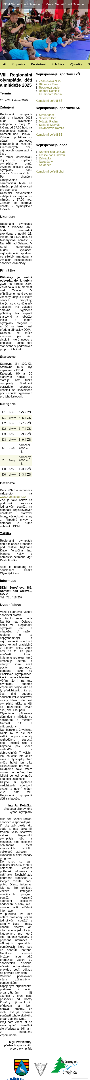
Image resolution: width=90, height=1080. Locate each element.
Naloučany (46, 161)
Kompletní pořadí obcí (50, 171)
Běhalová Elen (48, 84)
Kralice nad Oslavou (52, 155)
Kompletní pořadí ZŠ (49, 100)
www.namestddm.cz (13, 496)
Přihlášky (57, 64)
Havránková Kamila (51, 128)
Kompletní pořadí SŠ (49, 134)
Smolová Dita (47, 118)
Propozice (18, 64)
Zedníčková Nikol (50, 81)
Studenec (45, 165)
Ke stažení (38, 64)
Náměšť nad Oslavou (52, 151)
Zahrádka (45, 158)
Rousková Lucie (49, 87)
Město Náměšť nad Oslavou (65, 4)
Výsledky (76, 64)
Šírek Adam (46, 114)
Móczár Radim (48, 121)
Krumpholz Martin (50, 94)
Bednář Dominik (49, 90)
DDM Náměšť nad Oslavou (21, 4)
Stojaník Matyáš (49, 124)
